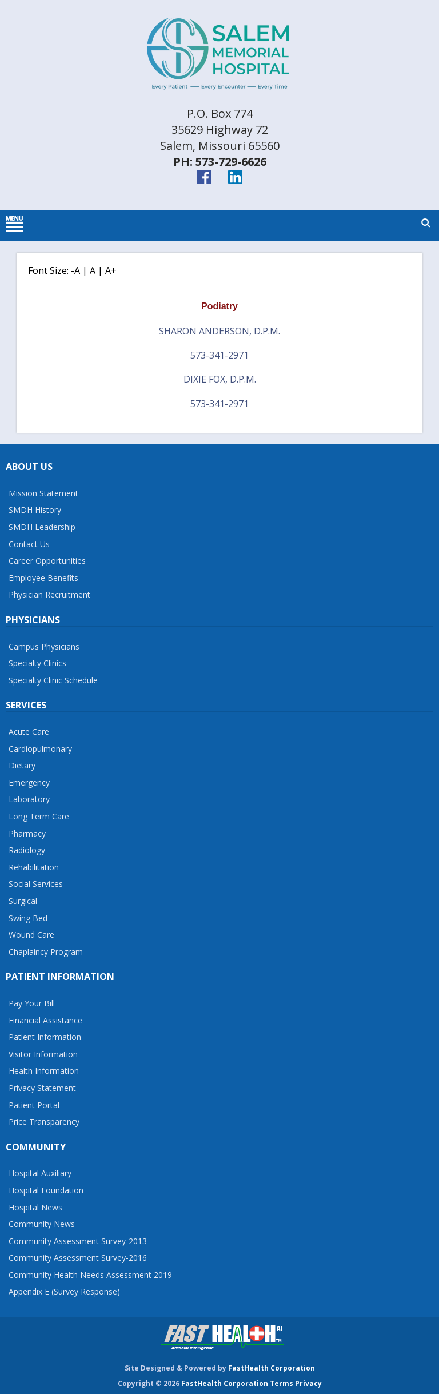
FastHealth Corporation (271, 1368)
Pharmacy (27, 833)
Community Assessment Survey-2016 (78, 1257)
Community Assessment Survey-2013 (78, 1241)
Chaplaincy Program (46, 951)
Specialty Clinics (37, 663)
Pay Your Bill (32, 1003)
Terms (281, 1383)
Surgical (23, 900)
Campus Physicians (44, 646)
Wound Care (31, 934)
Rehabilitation (34, 867)
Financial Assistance (45, 1020)
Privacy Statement (42, 1087)
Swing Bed (28, 918)
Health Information (44, 1070)
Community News (42, 1223)
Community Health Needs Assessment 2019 (90, 1274)
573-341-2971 (219, 355)
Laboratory (29, 799)
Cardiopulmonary (40, 748)
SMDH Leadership (42, 526)
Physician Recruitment (49, 594)
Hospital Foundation (46, 1190)
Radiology (27, 850)
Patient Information (45, 1036)
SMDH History (35, 509)
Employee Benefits (43, 577)
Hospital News (35, 1207)
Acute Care (29, 731)
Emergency (29, 782)
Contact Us (29, 544)
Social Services (36, 883)
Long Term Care (39, 816)
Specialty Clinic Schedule (53, 680)
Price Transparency (44, 1121)
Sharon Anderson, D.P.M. (219, 331)
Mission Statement (43, 493)
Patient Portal (34, 1105)
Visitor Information (43, 1054)
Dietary (22, 765)
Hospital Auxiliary (40, 1173)
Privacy (308, 1383)
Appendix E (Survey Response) (64, 1291)
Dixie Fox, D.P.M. (219, 379)
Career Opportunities (47, 560)
